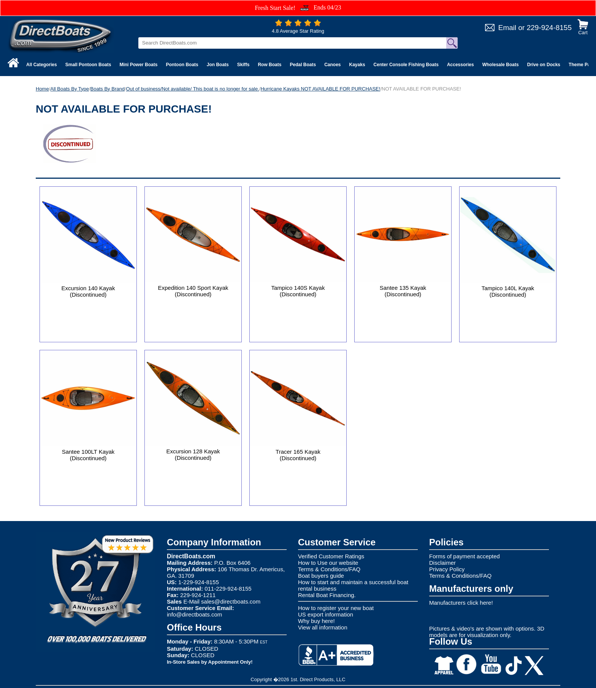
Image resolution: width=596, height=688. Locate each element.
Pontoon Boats (182, 64)
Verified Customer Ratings (331, 556)
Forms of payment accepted (464, 556)
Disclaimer (442, 562)
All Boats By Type (69, 89)
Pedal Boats (303, 64)
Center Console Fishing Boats (406, 64)
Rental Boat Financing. (327, 595)
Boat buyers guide (321, 575)
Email (507, 28)
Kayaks (357, 64)
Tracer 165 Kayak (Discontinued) (298, 454)
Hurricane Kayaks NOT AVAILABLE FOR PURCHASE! (320, 89)
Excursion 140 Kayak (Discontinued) (88, 291)
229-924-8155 (549, 28)
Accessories (460, 64)
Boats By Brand (107, 89)
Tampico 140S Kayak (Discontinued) (298, 290)
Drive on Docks (543, 64)
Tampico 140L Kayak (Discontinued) (508, 291)
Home (42, 89)
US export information (325, 614)
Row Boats (269, 64)
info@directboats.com (194, 614)
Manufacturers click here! (461, 602)
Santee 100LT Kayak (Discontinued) (88, 454)
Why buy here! (316, 621)
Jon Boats (218, 64)
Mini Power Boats (138, 64)
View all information (322, 627)
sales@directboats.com (230, 601)
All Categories (41, 64)
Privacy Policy (446, 569)
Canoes (332, 64)
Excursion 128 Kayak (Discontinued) (193, 454)
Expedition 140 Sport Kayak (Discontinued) (193, 290)
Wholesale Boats (500, 64)
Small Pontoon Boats (88, 64)
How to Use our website (328, 562)
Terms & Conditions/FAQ (329, 569)
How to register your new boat (336, 608)
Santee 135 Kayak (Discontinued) (403, 290)
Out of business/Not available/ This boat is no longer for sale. (192, 89)
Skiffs (243, 64)
